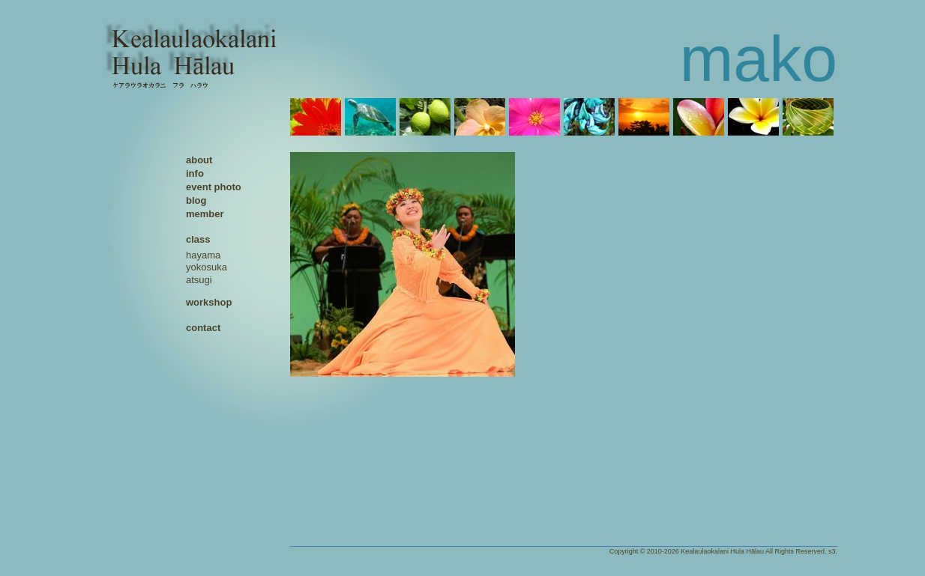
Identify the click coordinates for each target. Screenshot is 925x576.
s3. (832, 551)
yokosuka (206, 267)
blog (196, 200)
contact (203, 327)
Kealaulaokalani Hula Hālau (722, 551)
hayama (203, 255)
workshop (209, 302)
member (205, 213)
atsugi (199, 279)
